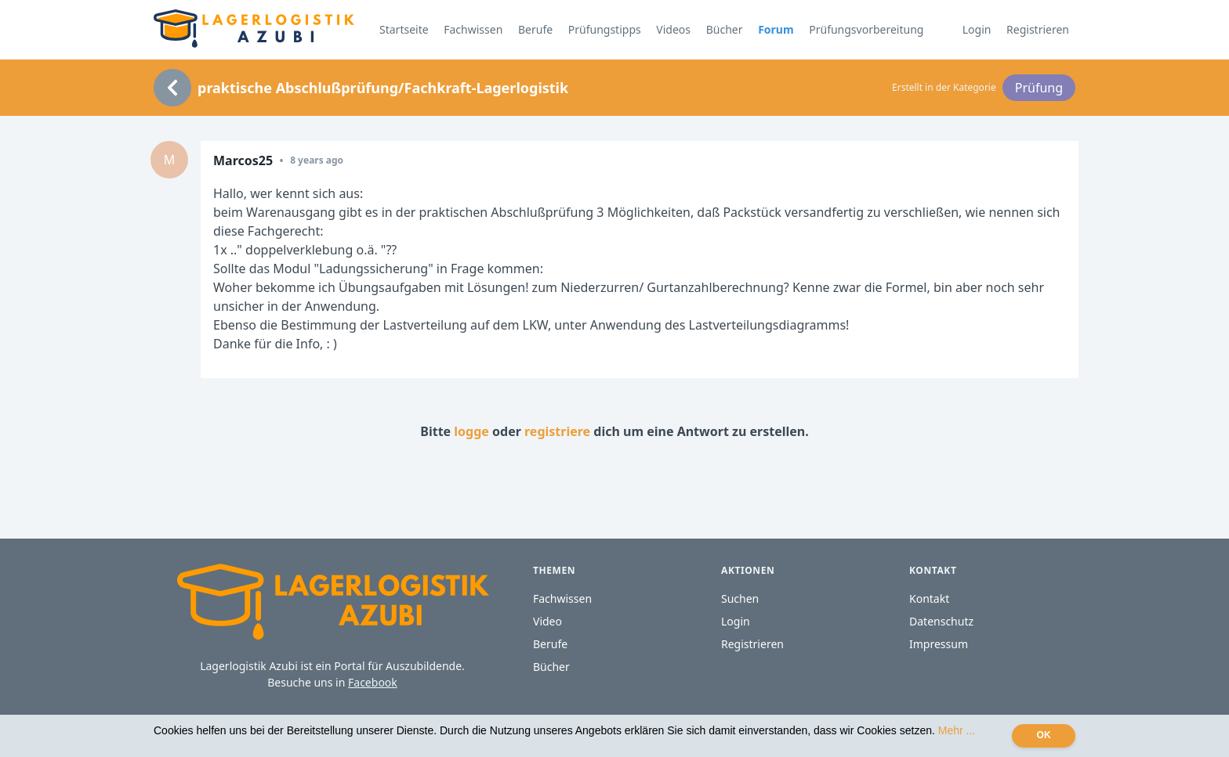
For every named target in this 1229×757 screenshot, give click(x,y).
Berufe (535, 29)
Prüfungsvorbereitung (866, 29)
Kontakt (929, 598)
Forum (775, 29)
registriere (557, 431)
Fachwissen (473, 29)
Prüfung (1039, 87)
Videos (673, 29)
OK (1044, 735)
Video (547, 621)
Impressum (938, 643)
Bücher (724, 29)
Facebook (372, 682)
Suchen (740, 598)
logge (471, 431)
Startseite (404, 29)
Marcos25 (243, 160)
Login (977, 29)
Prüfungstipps (604, 29)
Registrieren (1037, 29)
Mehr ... (956, 730)
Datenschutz (941, 621)
